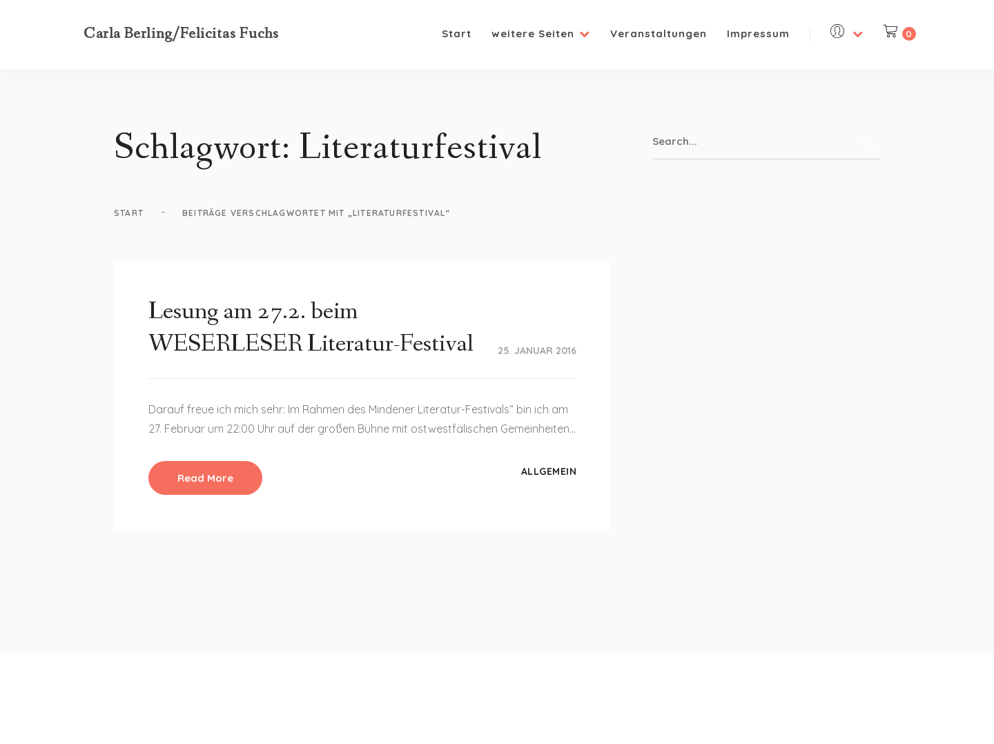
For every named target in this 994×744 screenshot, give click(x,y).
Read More (205, 477)
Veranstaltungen (658, 33)
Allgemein (549, 471)
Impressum (758, 33)
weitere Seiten (540, 33)
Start (456, 33)
